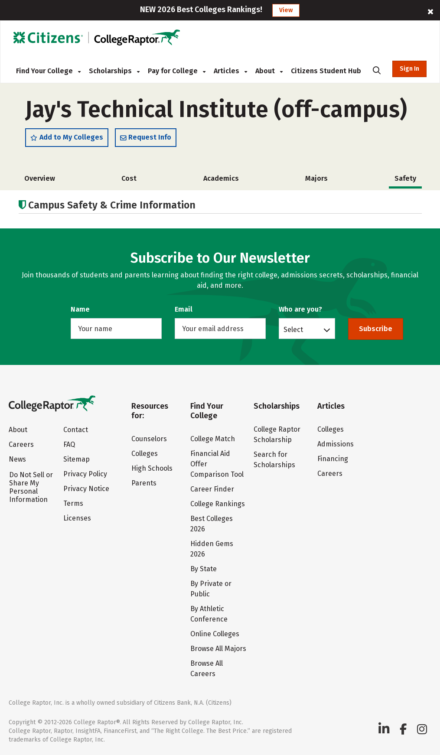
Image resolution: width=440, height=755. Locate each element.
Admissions (335, 444)
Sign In (409, 68)
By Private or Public (210, 588)
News (17, 459)
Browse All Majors (218, 648)
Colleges (144, 453)
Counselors (149, 439)
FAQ (69, 444)
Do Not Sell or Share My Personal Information (31, 487)
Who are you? (300, 309)
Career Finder (212, 489)
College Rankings (217, 504)
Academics (221, 178)
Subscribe (375, 329)
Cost (129, 178)
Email (183, 309)
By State (203, 569)
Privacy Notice (86, 489)
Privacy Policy (85, 474)
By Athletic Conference (209, 614)
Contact (75, 430)
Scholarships (114, 71)
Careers (21, 444)
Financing (332, 459)
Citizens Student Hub (326, 71)
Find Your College (48, 71)
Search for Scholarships (274, 459)
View (286, 10)
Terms (73, 503)
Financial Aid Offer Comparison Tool (217, 463)
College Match (212, 439)
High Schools (152, 468)
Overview (39, 178)
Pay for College (176, 71)
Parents (143, 483)
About (269, 71)
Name (80, 309)
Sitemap (76, 459)
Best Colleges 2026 (211, 523)
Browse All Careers (206, 668)
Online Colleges (214, 634)
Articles (230, 71)
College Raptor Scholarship (277, 434)
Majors (316, 178)
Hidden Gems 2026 (211, 549)
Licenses (77, 518)
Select (293, 329)
